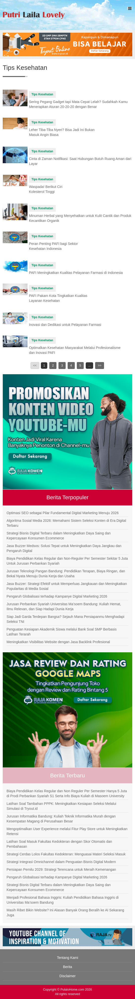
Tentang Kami (67, 958)
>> (99, 365)
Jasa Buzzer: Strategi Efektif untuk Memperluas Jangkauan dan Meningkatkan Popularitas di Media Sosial (67, 586)
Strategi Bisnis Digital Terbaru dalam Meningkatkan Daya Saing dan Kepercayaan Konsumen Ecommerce (59, 535)
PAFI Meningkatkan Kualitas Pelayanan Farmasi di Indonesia (76, 273)
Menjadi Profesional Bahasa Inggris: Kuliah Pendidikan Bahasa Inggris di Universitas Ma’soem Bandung (63, 899)
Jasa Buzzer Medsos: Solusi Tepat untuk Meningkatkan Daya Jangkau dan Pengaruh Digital (64, 548)
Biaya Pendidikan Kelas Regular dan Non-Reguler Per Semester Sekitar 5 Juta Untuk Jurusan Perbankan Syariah (67, 560)
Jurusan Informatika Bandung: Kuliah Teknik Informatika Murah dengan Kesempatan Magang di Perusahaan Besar (61, 818)
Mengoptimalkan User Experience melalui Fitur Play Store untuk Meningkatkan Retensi (67, 831)
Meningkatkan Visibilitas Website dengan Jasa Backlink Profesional (58, 642)
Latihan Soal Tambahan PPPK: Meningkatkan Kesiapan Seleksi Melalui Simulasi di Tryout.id (61, 806)
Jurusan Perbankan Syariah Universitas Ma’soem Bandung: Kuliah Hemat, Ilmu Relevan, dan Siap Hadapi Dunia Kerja (64, 606)
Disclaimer (67, 976)
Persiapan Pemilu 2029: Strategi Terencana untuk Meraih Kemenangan (61, 869)
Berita (67, 967)
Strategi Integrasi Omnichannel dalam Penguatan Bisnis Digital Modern (61, 862)
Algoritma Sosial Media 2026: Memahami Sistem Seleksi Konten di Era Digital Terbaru (66, 523)
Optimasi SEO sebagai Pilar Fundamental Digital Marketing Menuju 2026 (63, 513)
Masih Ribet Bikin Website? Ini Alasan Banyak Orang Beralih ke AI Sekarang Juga (65, 912)
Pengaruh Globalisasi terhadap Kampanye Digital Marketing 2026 (57, 596)
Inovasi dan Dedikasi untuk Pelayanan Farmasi (65, 325)
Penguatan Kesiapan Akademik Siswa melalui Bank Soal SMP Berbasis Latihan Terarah (62, 631)
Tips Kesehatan (42, 94)
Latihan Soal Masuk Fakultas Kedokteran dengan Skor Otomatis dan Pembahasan (59, 844)
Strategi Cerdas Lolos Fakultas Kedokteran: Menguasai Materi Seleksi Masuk (66, 854)
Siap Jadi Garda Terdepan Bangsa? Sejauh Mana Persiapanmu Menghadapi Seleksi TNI (65, 619)
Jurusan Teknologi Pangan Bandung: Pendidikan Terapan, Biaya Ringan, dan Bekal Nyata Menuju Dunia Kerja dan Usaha (66, 573)
